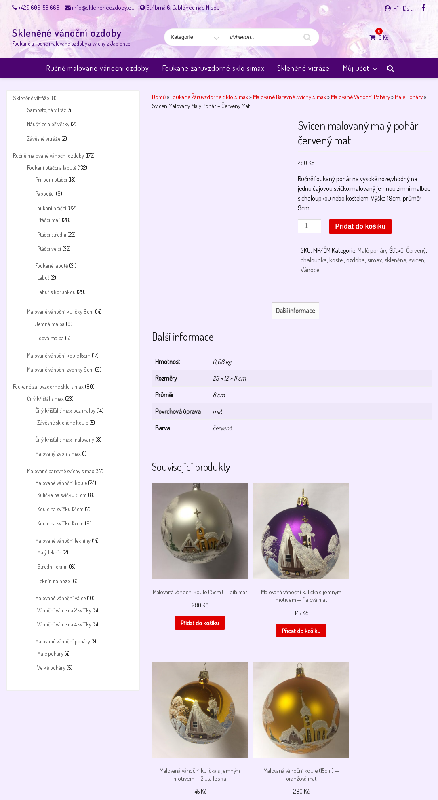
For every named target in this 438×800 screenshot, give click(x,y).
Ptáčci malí (49, 219)
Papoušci (45, 193)
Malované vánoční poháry (62, 641)
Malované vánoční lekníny (63, 540)
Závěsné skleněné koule (62, 422)
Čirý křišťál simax (45, 398)
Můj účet (361, 67)
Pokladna (257, 773)
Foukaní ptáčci (50, 208)
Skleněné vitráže (303, 67)
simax (374, 260)
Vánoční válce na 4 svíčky (64, 624)
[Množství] (309, 226)
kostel (336, 260)
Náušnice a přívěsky (48, 124)
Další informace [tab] (295, 364)
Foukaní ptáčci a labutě (51, 167)
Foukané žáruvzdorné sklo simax (213, 67)
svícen (416, 260)
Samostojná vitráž (46, 109)
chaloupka (314, 260)
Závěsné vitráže (43, 138)
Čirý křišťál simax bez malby (65, 410)
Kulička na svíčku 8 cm (62, 494)
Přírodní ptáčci (51, 179)
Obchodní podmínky (129, 773)
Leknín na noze (53, 581)
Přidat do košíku (360, 226)
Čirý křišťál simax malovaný (64, 439)
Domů (159, 96)
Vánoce (310, 270)
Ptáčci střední (51, 234)
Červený (416, 250)
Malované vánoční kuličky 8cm (60, 311)
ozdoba (355, 260)
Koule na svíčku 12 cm (60, 509)
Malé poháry (50, 653)
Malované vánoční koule (61, 482)
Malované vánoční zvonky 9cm (60, 369)
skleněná (395, 260)
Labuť (43, 277)
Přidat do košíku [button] (183, 652)
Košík (67, 773)
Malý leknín (49, 552)
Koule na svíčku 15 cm (60, 523)
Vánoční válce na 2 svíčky (64, 610)
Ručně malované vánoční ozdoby (97, 67)
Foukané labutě (51, 265)
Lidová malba (49, 337)
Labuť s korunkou (56, 291)
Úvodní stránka (359, 773)
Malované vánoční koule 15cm (59, 355)
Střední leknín (52, 566)
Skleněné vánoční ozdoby (67, 33)
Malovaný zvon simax (58, 453)
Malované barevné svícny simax (60, 471)
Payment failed (176, 773)
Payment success (220, 773)
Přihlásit (403, 8)
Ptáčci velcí (49, 248)
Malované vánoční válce (60, 598)
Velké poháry (51, 667)
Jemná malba (50, 323)
